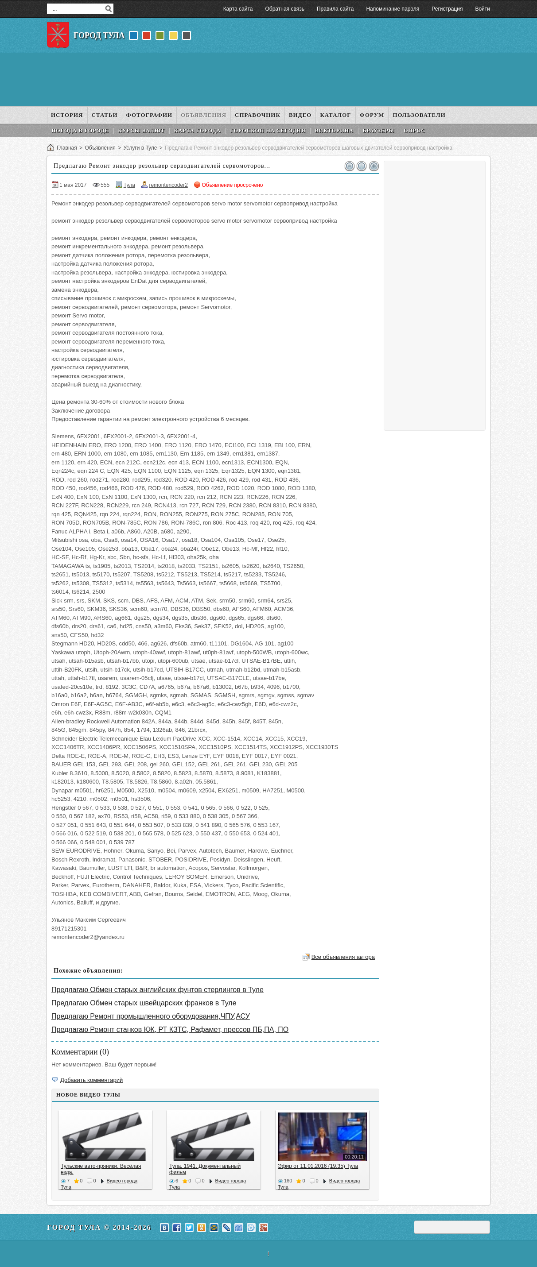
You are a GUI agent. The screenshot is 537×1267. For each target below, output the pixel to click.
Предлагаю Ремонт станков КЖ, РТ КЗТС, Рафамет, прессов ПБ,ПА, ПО (169, 1029)
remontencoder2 (168, 185)
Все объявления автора (343, 957)
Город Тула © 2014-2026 (99, 1227)
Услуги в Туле (140, 148)
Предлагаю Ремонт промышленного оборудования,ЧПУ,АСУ (150, 1016)
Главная (67, 148)
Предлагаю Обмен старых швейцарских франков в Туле (144, 1003)
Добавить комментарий (91, 1080)
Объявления (100, 148)
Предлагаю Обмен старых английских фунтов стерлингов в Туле (157, 989)
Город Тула (99, 35)
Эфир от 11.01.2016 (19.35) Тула (318, 1166)
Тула (129, 185)
